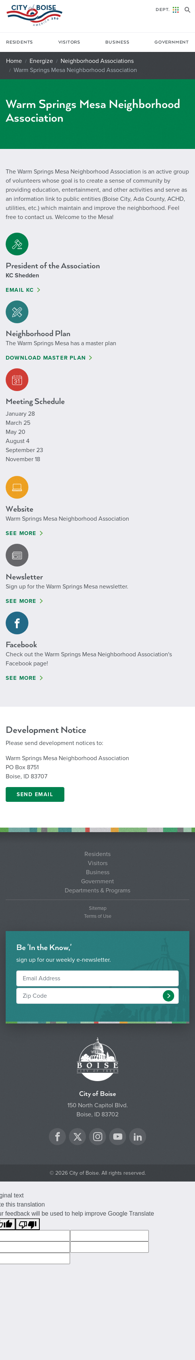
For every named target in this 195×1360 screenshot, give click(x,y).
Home (14, 61)
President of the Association (53, 266)
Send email (35, 794)
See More (21, 533)
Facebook (21, 644)
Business (117, 42)
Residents (19, 42)
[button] (168, 996)
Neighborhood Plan (38, 333)
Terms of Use (97, 916)
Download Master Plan (46, 358)
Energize (41, 61)
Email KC (20, 290)
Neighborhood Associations (97, 61)
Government (171, 42)
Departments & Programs (97, 890)
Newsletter (24, 577)
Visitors (69, 42)
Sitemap (97, 908)
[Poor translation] (28, 1224)
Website (19, 509)
